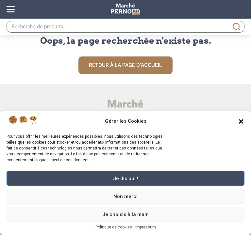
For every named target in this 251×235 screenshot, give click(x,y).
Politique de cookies (113, 227)
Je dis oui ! (125, 178)
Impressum (145, 227)
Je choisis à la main (125, 214)
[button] (241, 121)
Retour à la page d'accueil (125, 65)
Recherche (237, 27)
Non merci (125, 196)
